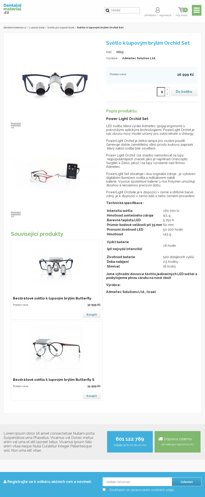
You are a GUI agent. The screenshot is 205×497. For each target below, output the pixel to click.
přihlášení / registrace (157, 15)
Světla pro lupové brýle (60, 27)
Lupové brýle (36, 27)
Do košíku (184, 92)
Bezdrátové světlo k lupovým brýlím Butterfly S (53, 380)
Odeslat (186, 482)
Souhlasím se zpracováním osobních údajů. (139, 490)
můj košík (181, 15)
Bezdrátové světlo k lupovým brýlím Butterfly (52, 298)
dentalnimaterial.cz (15, 27)
